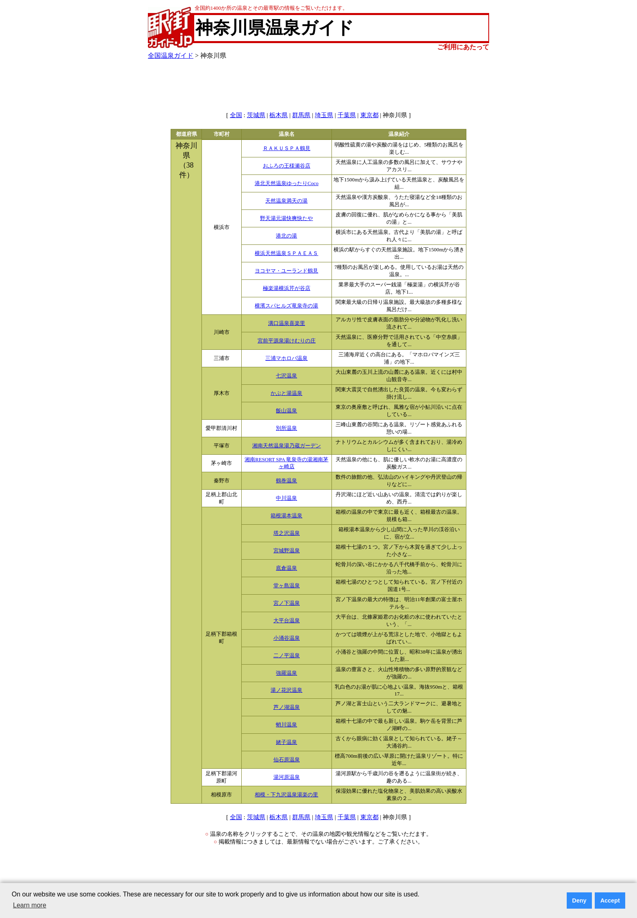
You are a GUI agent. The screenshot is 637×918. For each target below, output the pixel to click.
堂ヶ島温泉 (286, 586)
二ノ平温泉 (286, 656)
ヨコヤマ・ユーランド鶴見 (286, 271)
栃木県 (278, 115)
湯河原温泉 (286, 777)
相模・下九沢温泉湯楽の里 (286, 795)
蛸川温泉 (286, 725)
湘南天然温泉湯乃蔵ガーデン (286, 446)
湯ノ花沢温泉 (286, 690)
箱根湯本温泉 (286, 516)
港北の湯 (286, 236)
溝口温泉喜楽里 (286, 323)
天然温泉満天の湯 (286, 201)
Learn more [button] (29, 905)
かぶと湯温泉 (286, 393)
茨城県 (256, 115)
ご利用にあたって (463, 47)
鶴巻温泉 (286, 481)
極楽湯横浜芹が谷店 (286, 288)
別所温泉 (286, 428)
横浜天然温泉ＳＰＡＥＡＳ (286, 253)
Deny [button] (579, 900)
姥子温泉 (286, 742)
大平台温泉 (286, 621)
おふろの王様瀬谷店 (286, 166)
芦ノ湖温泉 (286, 707)
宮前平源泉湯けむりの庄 (287, 341)
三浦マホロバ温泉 (286, 358)
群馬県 (301, 115)
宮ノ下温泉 (286, 603)
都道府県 (186, 134)
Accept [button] (610, 900)
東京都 (369, 115)
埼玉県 (324, 115)
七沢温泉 (286, 376)
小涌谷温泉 (286, 638)
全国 (236, 115)
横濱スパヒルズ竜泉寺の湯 (286, 306)
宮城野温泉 (286, 551)
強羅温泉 (286, 673)
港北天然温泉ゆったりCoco (286, 183)
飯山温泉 (286, 411)
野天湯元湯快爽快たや (286, 218)
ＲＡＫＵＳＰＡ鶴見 (286, 148)
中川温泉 (286, 498)
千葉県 (347, 115)
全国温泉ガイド (170, 55)
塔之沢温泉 (286, 533)
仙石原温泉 (286, 760)
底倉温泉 (286, 568)
